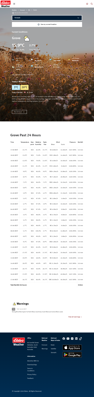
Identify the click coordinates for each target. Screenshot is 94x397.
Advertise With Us (33, 361)
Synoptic (54, 352)
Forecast (22, 10)
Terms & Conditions (30, 370)
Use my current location (47, 24)
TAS (29, 10)
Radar (53, 345)
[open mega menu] (14, 4)
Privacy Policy (31, 374)
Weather (14, 10)
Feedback (30, 378)
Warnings (45, 349)
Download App (32, 365)
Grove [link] (35, 10)
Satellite (53, 349)
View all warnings (75, 317)
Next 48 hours (19, 112)
